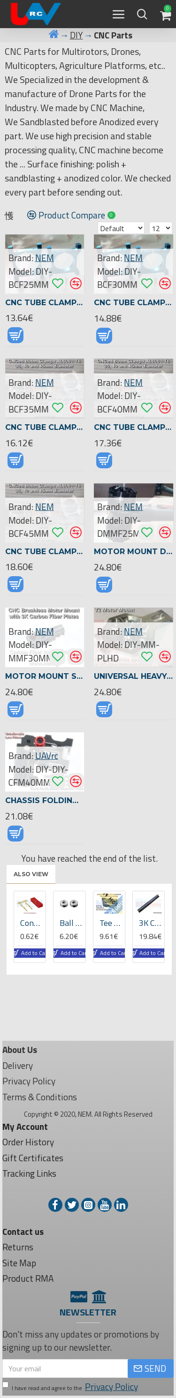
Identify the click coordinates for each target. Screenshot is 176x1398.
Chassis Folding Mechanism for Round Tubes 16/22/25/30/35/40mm (44, 800)
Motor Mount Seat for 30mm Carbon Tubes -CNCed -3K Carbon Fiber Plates (44, 676)
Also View (31, 874)
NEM (44, 257)
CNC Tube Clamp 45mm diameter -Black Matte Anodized (44, 551)
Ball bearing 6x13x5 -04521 (71, 922)
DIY (76, 35)
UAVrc (46, 755)
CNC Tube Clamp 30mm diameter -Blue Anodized (133, 302)
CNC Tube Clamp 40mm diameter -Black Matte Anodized (133, 427)
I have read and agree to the (70, 1387)
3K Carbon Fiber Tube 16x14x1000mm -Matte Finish (150, 922)
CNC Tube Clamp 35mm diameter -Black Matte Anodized (44, 427)
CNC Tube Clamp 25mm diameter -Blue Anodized (44, 302)
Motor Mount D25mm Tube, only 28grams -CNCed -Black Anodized (133, 551)
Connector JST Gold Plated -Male (31, 922)
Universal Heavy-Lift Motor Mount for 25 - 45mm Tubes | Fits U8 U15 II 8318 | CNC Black (133, 676)
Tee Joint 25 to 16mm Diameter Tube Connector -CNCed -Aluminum (110, 922)
